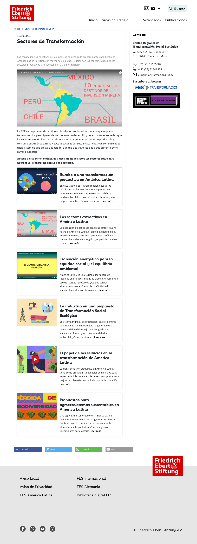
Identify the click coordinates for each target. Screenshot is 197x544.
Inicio (93, 20)
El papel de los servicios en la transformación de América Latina (86, 358)
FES (136, 20)
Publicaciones (176, 20)
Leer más (107, 201)
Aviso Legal (29, 478)
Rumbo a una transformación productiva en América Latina (87, 177)
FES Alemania (88, 486)
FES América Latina (36, 495)
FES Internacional (91, 478)
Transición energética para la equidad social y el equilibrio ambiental (86, 264)
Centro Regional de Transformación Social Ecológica (156, 45)
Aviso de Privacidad (36, 486)
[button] (28, 449)
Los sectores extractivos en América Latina (83, 219)
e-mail (142, 75)
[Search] (177, 8)
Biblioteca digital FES (95, 495)
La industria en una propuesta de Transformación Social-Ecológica (87, 311)
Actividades (152, 20)
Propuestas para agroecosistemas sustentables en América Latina (89, 404)
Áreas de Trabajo (115, 20)
